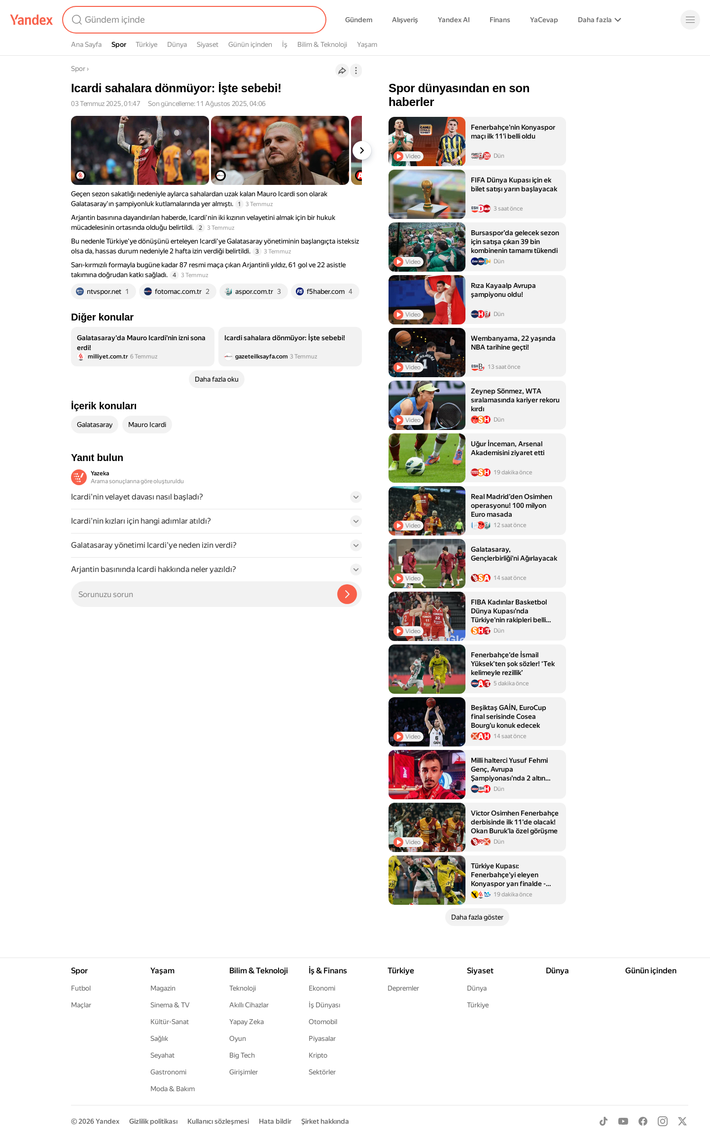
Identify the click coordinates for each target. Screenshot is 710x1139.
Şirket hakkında (325, 1121)
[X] (682, 1121)
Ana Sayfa (86, 44)
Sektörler (322, 1072)
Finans (500, 20)
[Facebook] (643, 1121)
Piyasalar (322, 1038)
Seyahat (162, 1055)
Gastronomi (168, 1072)
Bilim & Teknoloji (322, 44)
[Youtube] (623, 1121)
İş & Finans (328, 970)
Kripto (318, 1055)
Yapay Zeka (246, 1022)
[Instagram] (663, 1121)
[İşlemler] (356, 70)
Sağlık (159, 1038)
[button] (216, 500)
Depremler (403, 988)
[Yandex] (31, 20)
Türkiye (146, 44)
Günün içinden (250, 44)
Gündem (358, 20)
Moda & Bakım (172, 1089)
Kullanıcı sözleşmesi (218, 1121)
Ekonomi (322, 988)
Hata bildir (275, 1121)
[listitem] (142, 346)
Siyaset (207, 44)
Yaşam (367, 44)
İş (284, 44)
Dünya (177, 44)
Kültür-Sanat (169, 1022)
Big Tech (242, 1055)
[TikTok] (603, 1121)
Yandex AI (454, 20)
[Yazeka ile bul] (347, 594)
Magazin (163, 988)
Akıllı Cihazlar (249, 1005)
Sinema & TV (169, 1005)
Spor (118, 44)
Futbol (81, 988)
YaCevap (544, 20)
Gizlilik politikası (153, 1121)
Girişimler (243, 1072)
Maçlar (81, 1005)
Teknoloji (242, 988)
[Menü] (690, 20)
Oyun (237, 1038)
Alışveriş (405, 20)
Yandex (107, 1121)
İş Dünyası (324, 1005)
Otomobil (323, 1022)
